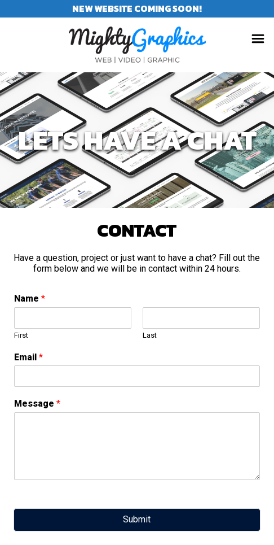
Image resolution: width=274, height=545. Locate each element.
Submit (137, 519)
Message (37, 403)
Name (29, 298)
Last (150, 335)
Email (28, 357)
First (21, 335)
